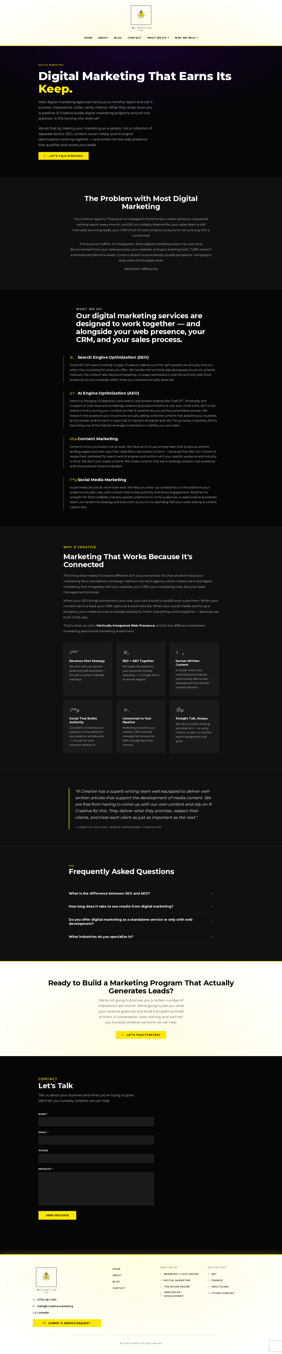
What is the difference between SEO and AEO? (141, 895)
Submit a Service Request (66, 1323)
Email (43, 1132)
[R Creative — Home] (141, 17)
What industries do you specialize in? (141, 939)
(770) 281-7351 (44, 1299)
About (103, 37)
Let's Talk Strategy (63, 156)
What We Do (158, 37)
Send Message (57, 1215)
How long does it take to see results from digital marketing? (141, 908)
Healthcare (218, 1286)
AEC (212, 1274)
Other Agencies (221, 1293)
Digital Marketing (175, 1280)
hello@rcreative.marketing (53, 1306)
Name (43, 1114)
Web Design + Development (172, 1294)
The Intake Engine (175, 1286)
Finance (215, 1280)
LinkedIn (41, 1312)
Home (88, 37)
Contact (135, 37)
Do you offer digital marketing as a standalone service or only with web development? (141, 923)
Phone (43, 1150)
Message (45, 1169)
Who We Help (186, 37)
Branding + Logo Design (179, 1274)
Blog (118, 37)
